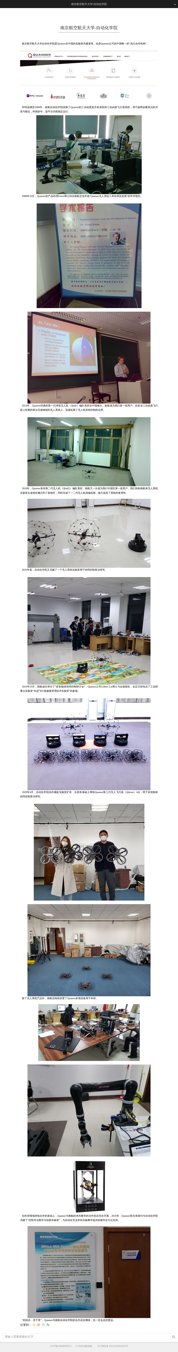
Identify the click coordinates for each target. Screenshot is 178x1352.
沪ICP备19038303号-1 (61, 1346)
